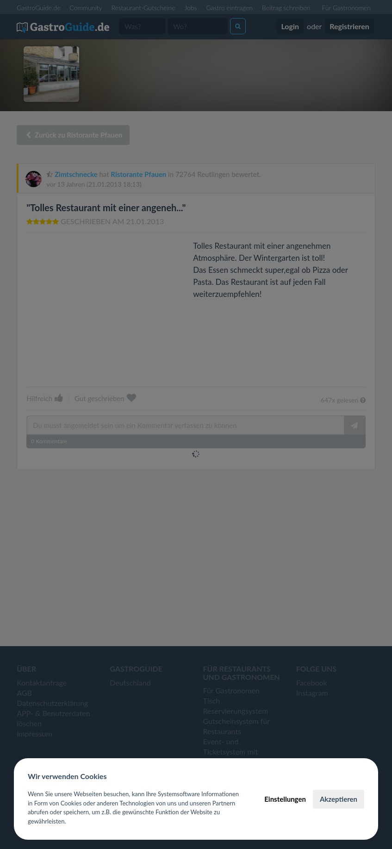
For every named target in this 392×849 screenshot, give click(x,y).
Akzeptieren (338, 799)
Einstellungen (285, 799)
